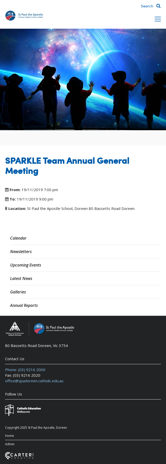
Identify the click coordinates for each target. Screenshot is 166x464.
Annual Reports (24, 305)
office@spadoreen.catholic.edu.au (34, 380)
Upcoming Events (25, 265)
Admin (9, 444)
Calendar (18, 238)
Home (9, 436)
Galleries (18, 292)
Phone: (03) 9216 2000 (25, 369)
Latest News (21, 278)
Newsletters (21, 251)
